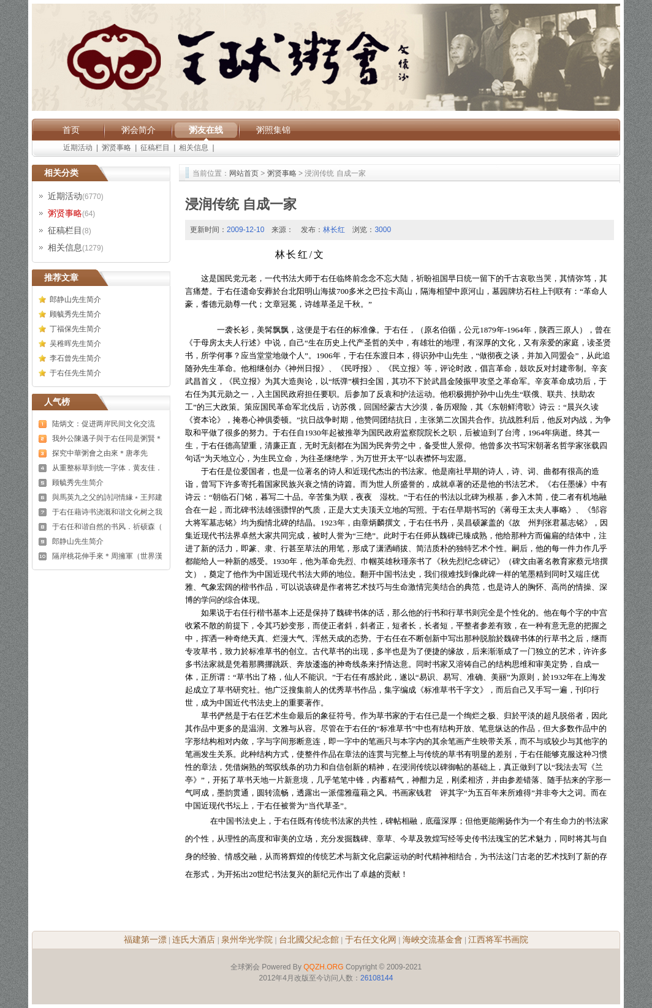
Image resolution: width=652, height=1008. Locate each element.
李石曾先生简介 (75, 358)
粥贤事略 (116, 147)
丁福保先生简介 (75, 329)
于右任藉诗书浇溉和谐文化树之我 (107, 512)
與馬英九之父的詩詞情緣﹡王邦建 (107, 497)
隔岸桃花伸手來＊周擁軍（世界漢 (107, 556)
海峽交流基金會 (433, 939)
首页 (71, 130)
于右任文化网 (370, 939)
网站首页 (244, 173)
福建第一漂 (145, 939)
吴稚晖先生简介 (75, 343)
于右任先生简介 (75, 373)
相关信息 (193, 147)
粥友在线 (206, 130)
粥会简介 (138, 130)
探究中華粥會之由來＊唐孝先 (100, 453)
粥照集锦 (273, 130)
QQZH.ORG (323, 967)
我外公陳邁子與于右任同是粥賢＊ (107, 438)
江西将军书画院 (498, 939)
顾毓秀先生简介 (75, 314)
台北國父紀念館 (309, 939)
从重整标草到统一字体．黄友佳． (107, 468)
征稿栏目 (155, 147)
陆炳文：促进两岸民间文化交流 (103, 423)
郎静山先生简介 (75, 299)
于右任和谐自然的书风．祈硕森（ (107, 526)
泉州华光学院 (247, 939)
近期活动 (78, 147)
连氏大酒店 (193, 939)
